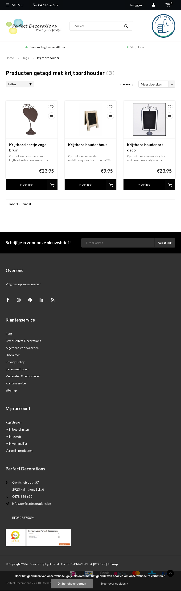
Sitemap (11, 390)
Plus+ (88, 564)
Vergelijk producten (19, 450)
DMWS (78, 564)
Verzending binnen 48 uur (45, 47)
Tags (25, 58)
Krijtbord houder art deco (145, 147)
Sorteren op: (126, 84)
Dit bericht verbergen (72, 583)
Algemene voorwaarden (22, 348)
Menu (14, 5)
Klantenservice (16, 383)
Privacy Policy (15, 362)
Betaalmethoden (17, 369)
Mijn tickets (13, 436)
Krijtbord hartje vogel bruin (28, 147)
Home (10, 58)
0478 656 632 (45, 5)
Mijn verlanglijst (16, 443)
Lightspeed (52, 564)
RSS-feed (100, 564)
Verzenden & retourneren (23, 376)
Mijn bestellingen (17, 429)
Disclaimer (13, 355)
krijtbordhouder (48, 58)
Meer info (26, 184)
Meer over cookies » (114, 583)
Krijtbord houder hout (87, 144)
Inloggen (136, 5)
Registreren (13, 422)
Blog (9, 334)
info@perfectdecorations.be (31, 503)
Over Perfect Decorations (23, 341)
